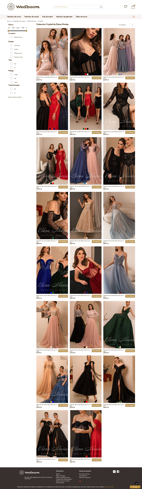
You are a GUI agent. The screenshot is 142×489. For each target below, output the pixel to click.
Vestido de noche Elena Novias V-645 (46, 296)
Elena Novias (16, 37)
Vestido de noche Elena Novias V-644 (113, 241)
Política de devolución (63, 477)
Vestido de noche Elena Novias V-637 (80, 132)
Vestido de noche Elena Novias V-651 (46, 405)
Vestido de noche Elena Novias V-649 (80, 350)
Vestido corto (16, 57)
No (13, 64)
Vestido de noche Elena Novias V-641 (113, 187)
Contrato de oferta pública (64, 479)
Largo (14, 74)
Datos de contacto (84, 477)
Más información (109, 487)
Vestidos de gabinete (64, 16)
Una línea (15, 45)
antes (21, 28)
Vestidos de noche (31, 16)
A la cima (136, 483)
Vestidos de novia (14, 16)
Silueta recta (16, 53)
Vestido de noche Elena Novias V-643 (80, 241)
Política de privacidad (62, 481)
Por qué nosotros (84, 474)
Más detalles (63, 78)
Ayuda (58, 474)
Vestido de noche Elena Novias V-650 (113, 350)
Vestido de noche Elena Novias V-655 (80, 460)
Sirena (14, 49)
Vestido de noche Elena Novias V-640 (80, 187)
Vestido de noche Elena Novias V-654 (46, 460)
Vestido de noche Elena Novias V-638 (113, 132)
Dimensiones (60, 483)
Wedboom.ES (37, 477)
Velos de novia (81, 16)
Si (12, 67)
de (12, 28)
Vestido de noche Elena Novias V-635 (113, 78)
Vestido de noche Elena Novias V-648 (46, 350)
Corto (14, 82)
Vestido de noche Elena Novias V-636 (46, 132)
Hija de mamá (47, 16)
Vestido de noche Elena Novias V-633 (46, 78)
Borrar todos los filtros (15, 97)
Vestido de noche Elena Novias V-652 (80, 405)
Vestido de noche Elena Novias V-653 (113, 405)
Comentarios (83, 476)
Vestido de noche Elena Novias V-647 (113, 296)
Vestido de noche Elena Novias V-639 (46, 187)
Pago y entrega (60, 476)
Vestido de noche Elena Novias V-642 (46, 241)
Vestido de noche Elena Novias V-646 (80, 296)
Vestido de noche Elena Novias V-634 (80, 78)
